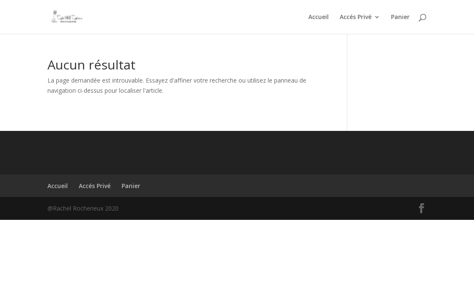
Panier (400, 17)
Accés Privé (355, 17)
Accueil (318, 17)
